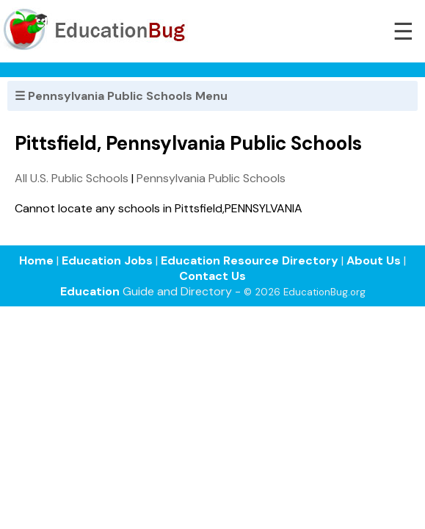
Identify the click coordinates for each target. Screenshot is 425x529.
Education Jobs (107, 260)
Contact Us (212, 276)
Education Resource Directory (249, 260)
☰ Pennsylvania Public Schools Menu (121, 96)
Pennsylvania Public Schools (211, 178)
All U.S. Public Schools (71, 178)
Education (90, 291)
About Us (373, 260)
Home (36, 260)
